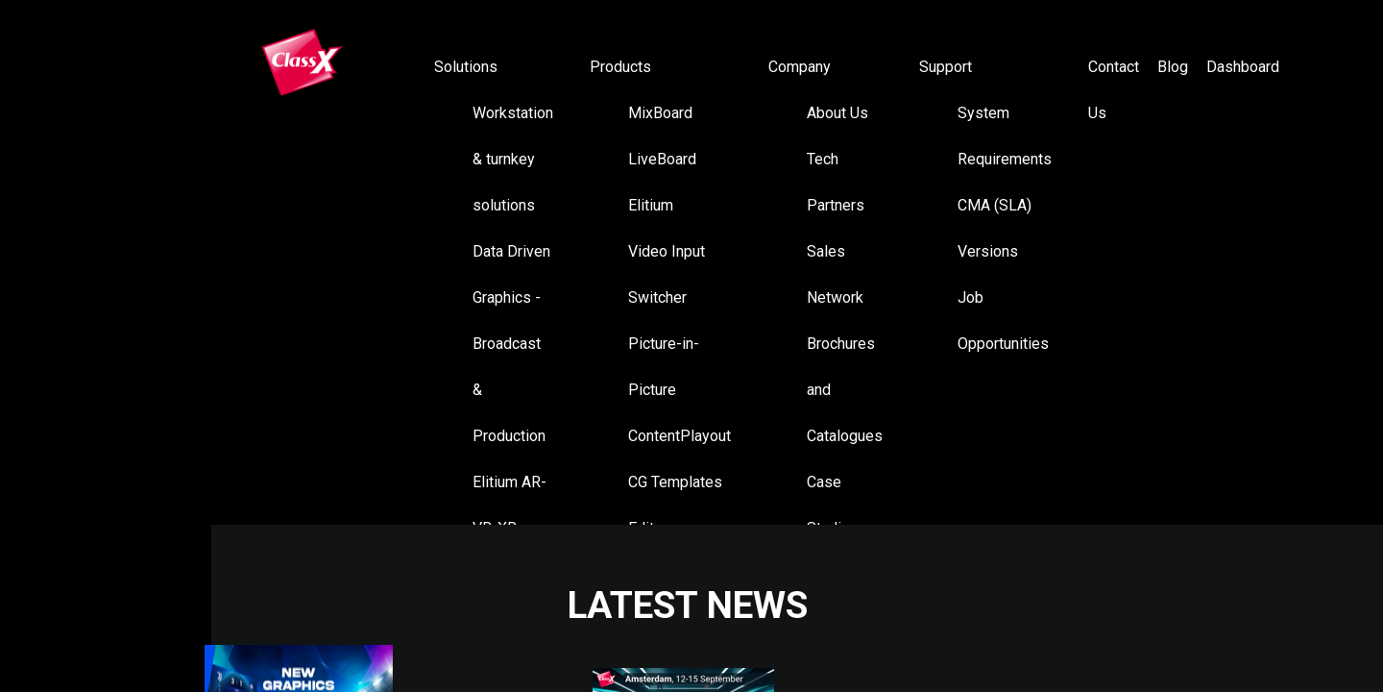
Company (799, 67)
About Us (837, 113)
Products (620, 67)
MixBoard (660, 113)
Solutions (465, 67)
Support (945, 67)
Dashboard (1242, 67)
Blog (1172, 67)
